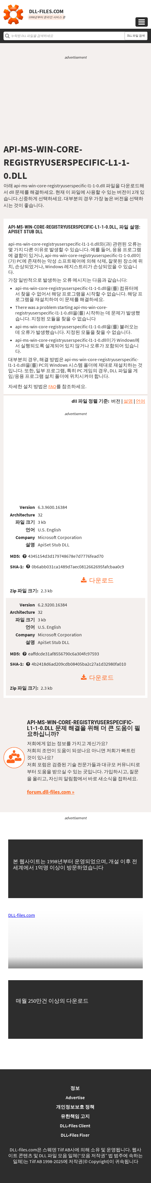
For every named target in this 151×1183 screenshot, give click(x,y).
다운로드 (101, 580)
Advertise (75, 1097)
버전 (116, 401)
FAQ (52, 386)
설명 (128, 401)
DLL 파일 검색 (136, 36)
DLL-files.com (21, 915)
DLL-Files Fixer (75, 1135)
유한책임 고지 (75, 1116)
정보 (75, 1088)
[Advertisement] (75, 102)
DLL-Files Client (75, 1125)
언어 (140, 401)
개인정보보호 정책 (75, 1106)
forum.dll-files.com (49, 791)
